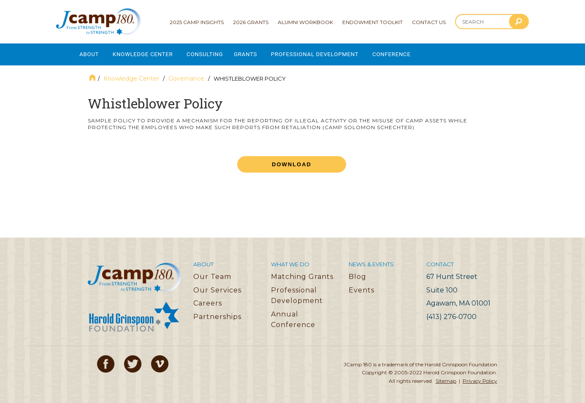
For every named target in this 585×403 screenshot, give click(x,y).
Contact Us (429, 22)
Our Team (212, 274)
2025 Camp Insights (197, 22)
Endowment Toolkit (372, 22)
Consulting (212, 53)
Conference (409, 53)
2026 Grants (250, 22)
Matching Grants (302, 274)
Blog (357, 274)
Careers (207, 300)
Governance (186, 75)
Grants (255, 53)
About (89, 53)
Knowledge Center (146, 53)
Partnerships (217, 314)
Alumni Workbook (305, 22)
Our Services (217, 287)
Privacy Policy (480, 378)
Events (361, 287)
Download (291, 161)
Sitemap (446, 378)
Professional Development (328, 53)
